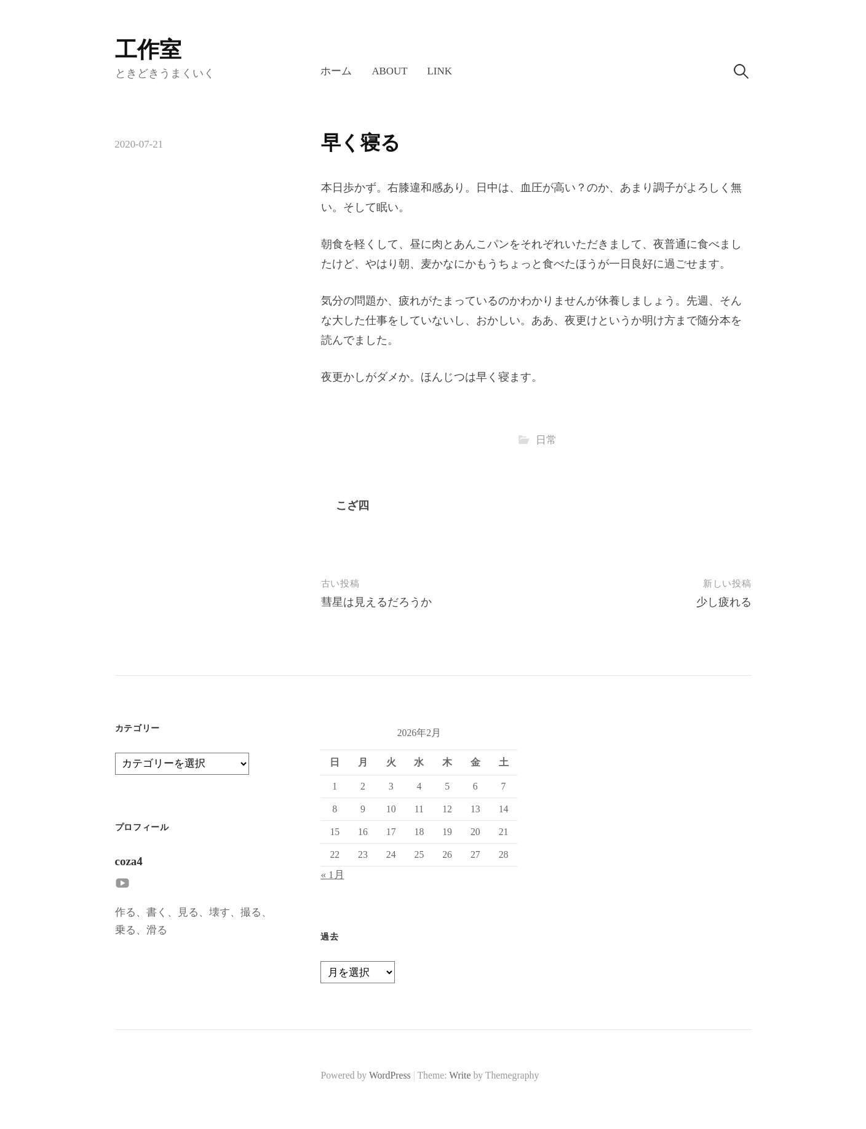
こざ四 (352, 505)
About (389, 71)
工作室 (148, 50)
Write (460, 1075)
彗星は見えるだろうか (376, 602)
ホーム (336, 71)
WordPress (390, 1075)
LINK (439, 71)
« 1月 (332, 875)
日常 (546, 440)
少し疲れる (724, 602)
